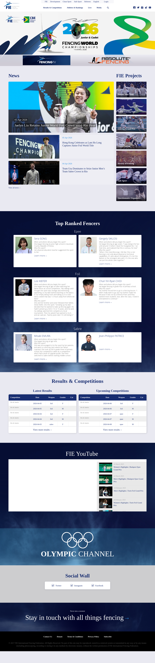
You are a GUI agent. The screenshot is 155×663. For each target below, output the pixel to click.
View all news (14, 188)
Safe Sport (78, 2)
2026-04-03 (37, 436)
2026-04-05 (37, 415)
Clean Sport (67, 2)
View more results (42, 441)
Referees (87, 2)
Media (99, 8)
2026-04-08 (107, 436)
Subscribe (108, 648)
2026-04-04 (37, 426)
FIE (46, 2)
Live (89, 8)
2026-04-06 (107, 415)
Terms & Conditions (75, 648)
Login (106, 2)
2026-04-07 (107, 426)
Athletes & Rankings (75, 8)
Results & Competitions (52, 8)
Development (55, 2)
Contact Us (47, 648)
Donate (59, 648)
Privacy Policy (93, 648)
